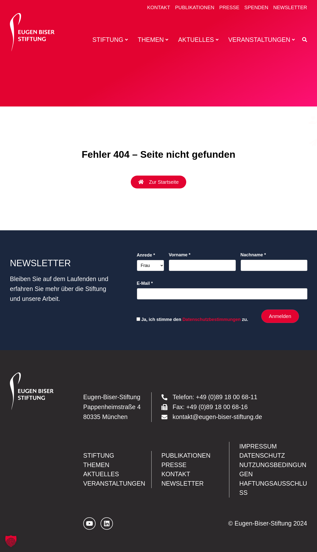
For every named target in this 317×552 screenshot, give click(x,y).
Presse (229, 7)
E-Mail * (145, 283)
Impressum (258, 446)
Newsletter (290, 7)
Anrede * (146, 255)
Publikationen (194, 7)
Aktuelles (101, 474)
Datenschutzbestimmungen (212, 319)
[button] (11, 541)
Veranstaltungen (114, 483)
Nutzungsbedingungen (272, 469)
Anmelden (280, 316)
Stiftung (98, 455)
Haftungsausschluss (273, 488)
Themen (96, 464)
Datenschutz (262, 455)
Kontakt (158, 7)
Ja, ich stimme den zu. (194, 319)
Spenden (256, 7)
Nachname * (253, 255)
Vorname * (179, 255)
